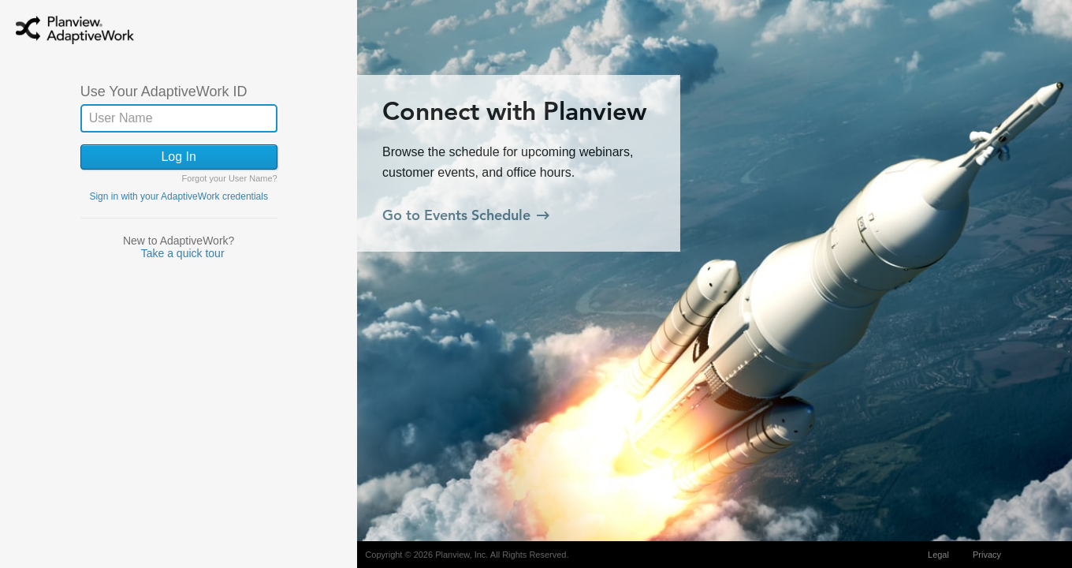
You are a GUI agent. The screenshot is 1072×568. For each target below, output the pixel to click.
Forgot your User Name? (229, 178)
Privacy (987, 554)
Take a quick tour (183, 253)
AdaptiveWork (94, 33)
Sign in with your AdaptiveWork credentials (178, 196)
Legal (938, 554)
